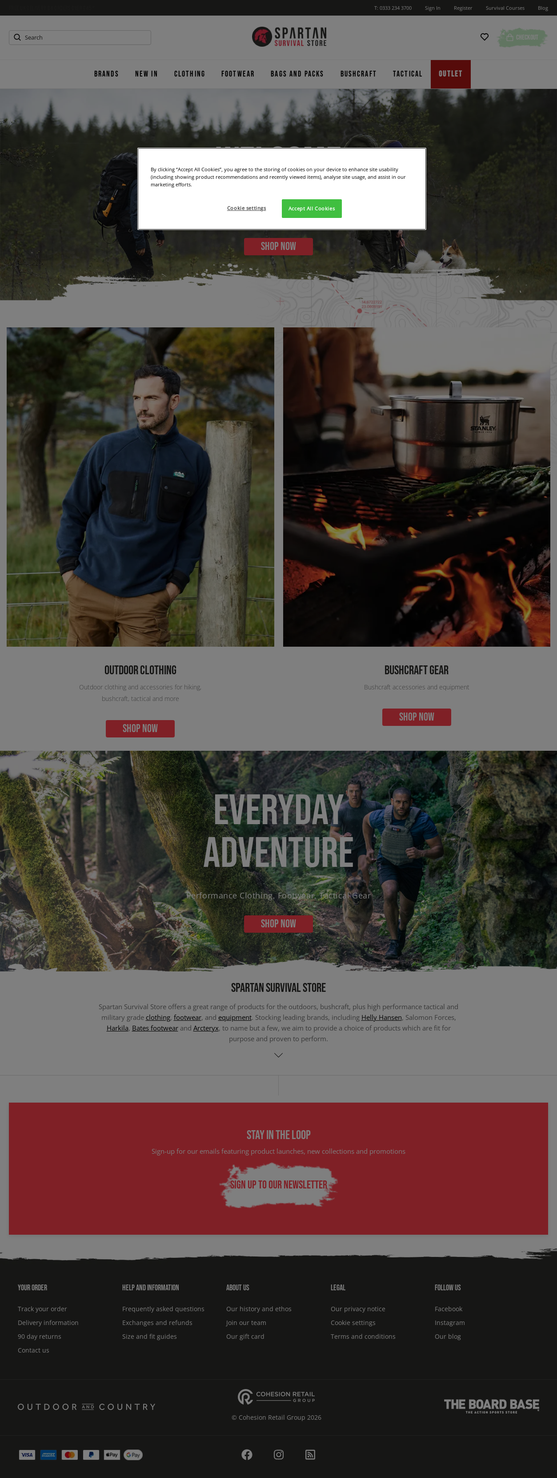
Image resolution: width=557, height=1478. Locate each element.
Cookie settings (246, 208)
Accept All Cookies (312, 208)
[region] (281, 189)
